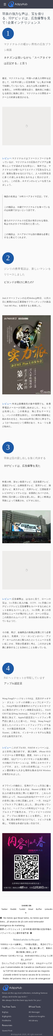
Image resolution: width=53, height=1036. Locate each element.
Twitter (4, 909)
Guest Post (7, 1030)
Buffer (39, 909)
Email (30, 909)
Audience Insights (37, 1016)
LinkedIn (49, 909)
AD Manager (34, 1012)
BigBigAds (6, 1016)
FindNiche (6, 1020)
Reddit (13, 909)
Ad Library (33, 1020)
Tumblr (22, 909)
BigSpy (5, 1012)
